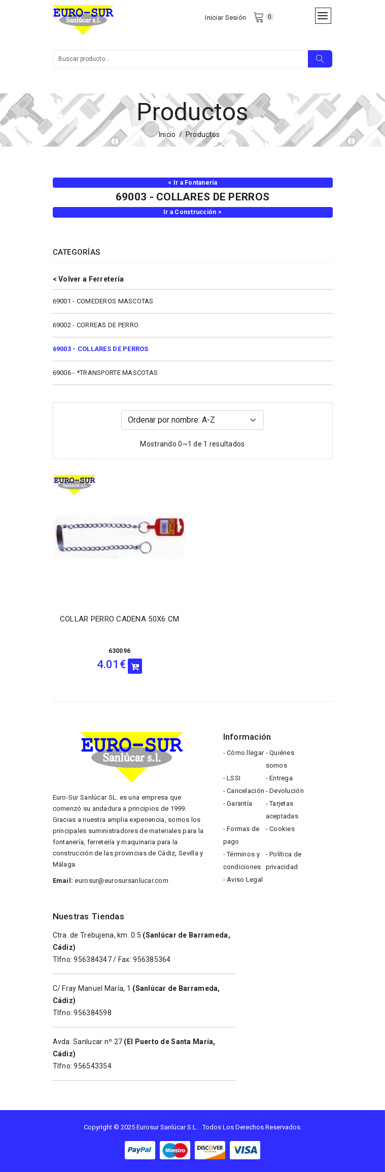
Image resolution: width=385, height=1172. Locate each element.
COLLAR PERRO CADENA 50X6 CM (120, 619)
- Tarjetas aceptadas (282, 810)
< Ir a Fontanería (192, 182)
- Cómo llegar (243, 752)
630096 (120, 650)
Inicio (167, 134)
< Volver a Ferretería (88, 279)
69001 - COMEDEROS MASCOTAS (103, 301)
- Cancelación (244, 791)
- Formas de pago (241, 835)
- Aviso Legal (243, 879)
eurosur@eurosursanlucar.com (121, 880)
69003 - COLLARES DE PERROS (101, 349)
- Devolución (285, 791)
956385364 (152, 959)
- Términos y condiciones (242, 860)
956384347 (93, 959)
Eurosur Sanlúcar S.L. (167, 1127)
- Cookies (280, 829)
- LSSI (232, 778)
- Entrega (279, 778)
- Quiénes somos (280, 759)
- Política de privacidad (284, 860)
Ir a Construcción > (192, 212)
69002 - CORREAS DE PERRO (96, 325)
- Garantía (238, 803)
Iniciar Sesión (225, 17)
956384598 (93, 1013)
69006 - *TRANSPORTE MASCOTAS (105, 372)
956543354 (93, 1066)
